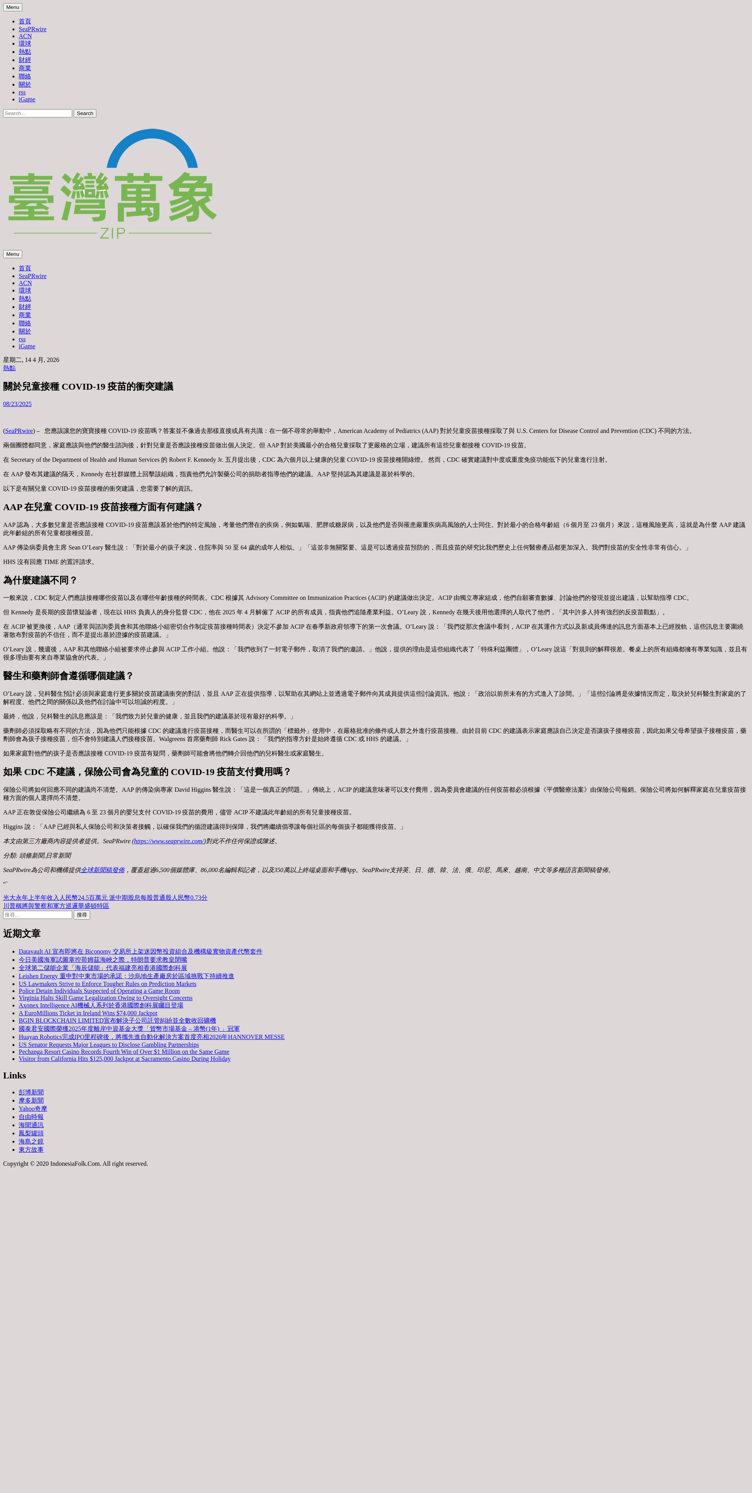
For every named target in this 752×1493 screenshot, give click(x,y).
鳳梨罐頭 (31, 1133)
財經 (25, 60)
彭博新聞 (31, 1092)
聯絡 (25, 76)
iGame (27, 99)
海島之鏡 (31, 1141)
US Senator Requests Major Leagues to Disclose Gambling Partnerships (109, 1044)
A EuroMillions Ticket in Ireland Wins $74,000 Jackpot (88, 1013)
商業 (25, 68)
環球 (25, 43)
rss (22, 92)
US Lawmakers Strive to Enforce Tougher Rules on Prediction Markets (108, 984)
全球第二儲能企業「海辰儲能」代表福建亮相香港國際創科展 (103, 968)
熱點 (25, 51)
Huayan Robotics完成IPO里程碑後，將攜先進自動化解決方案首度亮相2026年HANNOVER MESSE (152, 1037)
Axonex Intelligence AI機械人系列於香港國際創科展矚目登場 (101, 1005)
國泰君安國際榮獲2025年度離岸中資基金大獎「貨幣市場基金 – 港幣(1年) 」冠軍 (129, 1028)
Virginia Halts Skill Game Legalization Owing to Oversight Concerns (106, 998)
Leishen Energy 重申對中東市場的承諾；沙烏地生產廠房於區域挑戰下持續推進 (126, 976)
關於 (25, 84)
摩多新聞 (31, 1100)
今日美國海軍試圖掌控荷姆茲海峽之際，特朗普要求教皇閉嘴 (103, 959)
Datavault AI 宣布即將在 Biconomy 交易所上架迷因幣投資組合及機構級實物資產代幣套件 (140, 951)
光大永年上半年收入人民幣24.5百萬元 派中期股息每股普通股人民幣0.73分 (105, 897)
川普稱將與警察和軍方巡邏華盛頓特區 (56, 906)
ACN (25, 36)
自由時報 (31, 1117)
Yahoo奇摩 (33, 1108)
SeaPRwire (32, 29)
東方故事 (31, 1149)
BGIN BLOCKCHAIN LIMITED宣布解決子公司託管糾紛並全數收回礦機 (117, 1020)
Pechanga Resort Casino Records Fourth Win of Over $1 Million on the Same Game (124, 1051)
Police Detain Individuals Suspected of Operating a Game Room (99, 991)
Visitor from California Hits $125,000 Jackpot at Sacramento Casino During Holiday (125, 1058)
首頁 (25, 21)
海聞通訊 (31, 1125)
